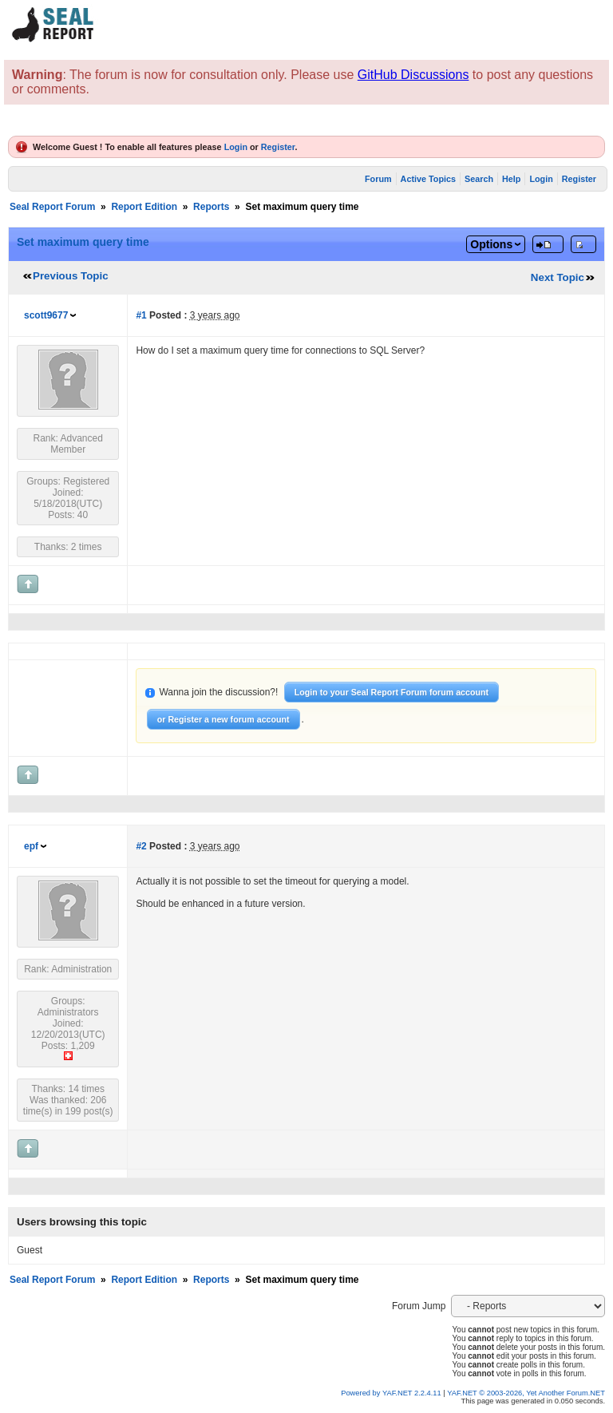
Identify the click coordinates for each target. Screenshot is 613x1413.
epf (31, 846)
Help (511, 179)
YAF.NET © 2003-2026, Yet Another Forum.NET (526, 1393)
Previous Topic (71, 276)
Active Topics (428, 179)
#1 (141, 315)
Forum (378, 179)
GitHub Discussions (413, 74)
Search (479, 179)
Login (235, 147)
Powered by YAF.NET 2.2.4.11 (392, 1393)
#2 (141, 846)
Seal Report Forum (52, 206)
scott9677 (46, 315)
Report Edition (144, 206)
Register (278, 147)
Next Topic (557, 277)
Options (491, 244)
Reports (211, 206)
